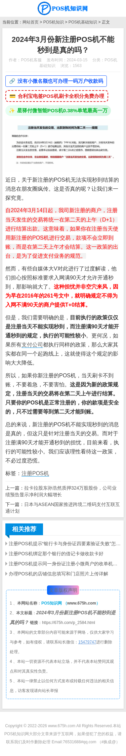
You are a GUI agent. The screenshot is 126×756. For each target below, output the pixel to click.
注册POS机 (35, 473)
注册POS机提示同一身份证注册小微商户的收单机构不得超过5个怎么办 (65, 563)
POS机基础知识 (83, 22)
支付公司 (32, 345)
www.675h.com (81, 603)
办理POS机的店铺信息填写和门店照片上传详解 (58, 573)
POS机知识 (53, 22)
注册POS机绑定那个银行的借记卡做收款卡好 (56, 553)
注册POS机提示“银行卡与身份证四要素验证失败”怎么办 (65, 543)
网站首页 (31, 22)
